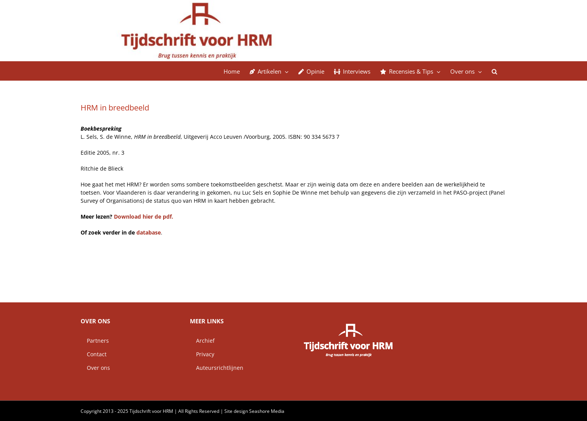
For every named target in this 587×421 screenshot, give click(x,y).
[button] (494, 71)
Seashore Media (266, 411)
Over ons (95, 367)
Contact (94, 354)
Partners (95, 340)
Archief (202, 340)
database (148, 232)
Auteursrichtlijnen (216, 367)
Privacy (202, 354)
